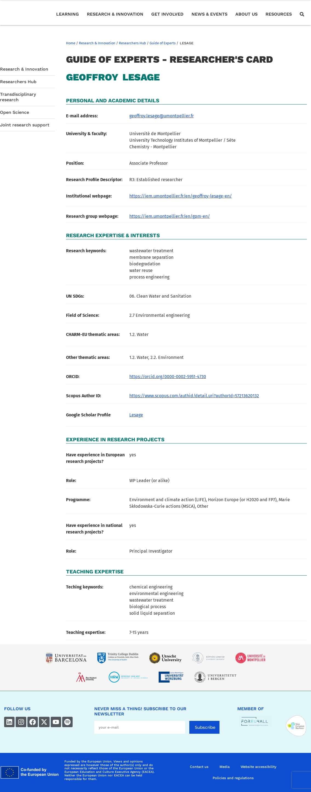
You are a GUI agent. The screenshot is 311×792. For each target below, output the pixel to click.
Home (70, 43)
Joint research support (25, 124)
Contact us (199, 767)
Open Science (14, 112)
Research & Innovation (97, 43)
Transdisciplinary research (18, 97)
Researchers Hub (132, 43)
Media (224, 767)
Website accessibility (258, 767)
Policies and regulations (233, 778)
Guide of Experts (163, 43)
